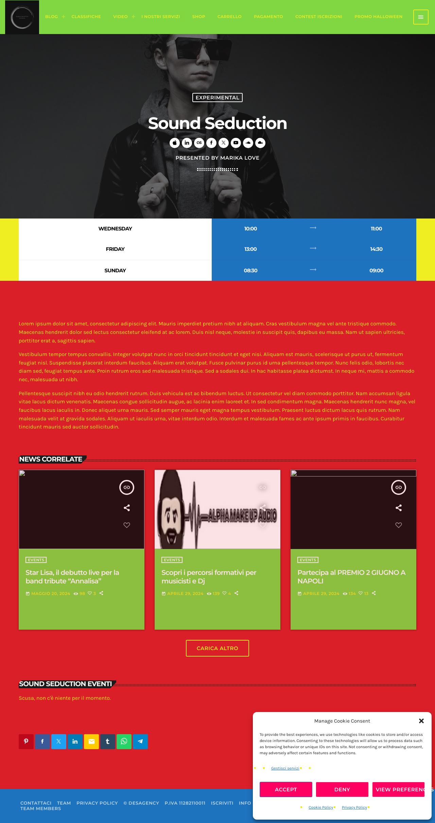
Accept (286, 789)
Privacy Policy (354, 807)
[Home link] (22, 17)
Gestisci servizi (285, 768)
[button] (421, 720)
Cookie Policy (321, 807)
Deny (342, 789)
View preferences (400, 789)
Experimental (217, 97)
